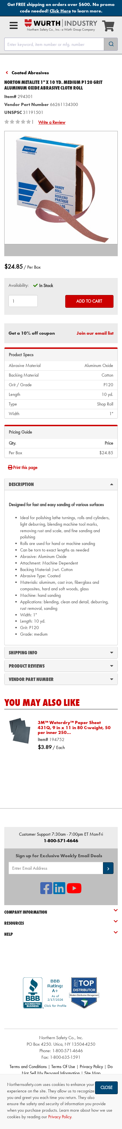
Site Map (92, 1073)
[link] (61, 1019)
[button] (108, 868)
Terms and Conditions (28, 1066)
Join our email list (95, 333)
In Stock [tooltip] (46, 285)
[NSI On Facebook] (46, 891)
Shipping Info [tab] (61, 652)
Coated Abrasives (30, 72)
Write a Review (51, 122)
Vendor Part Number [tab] (61, 679)
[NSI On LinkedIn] (59, 891)
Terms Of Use (63, 1066)
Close (106, 1087)
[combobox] (61, 44)
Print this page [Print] (22, 467)
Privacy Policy (91, 1066)
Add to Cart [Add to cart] (89, 301)
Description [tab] (61, 484)
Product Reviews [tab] (61, 666)
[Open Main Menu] (13, 25)
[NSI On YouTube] (74, 891)
